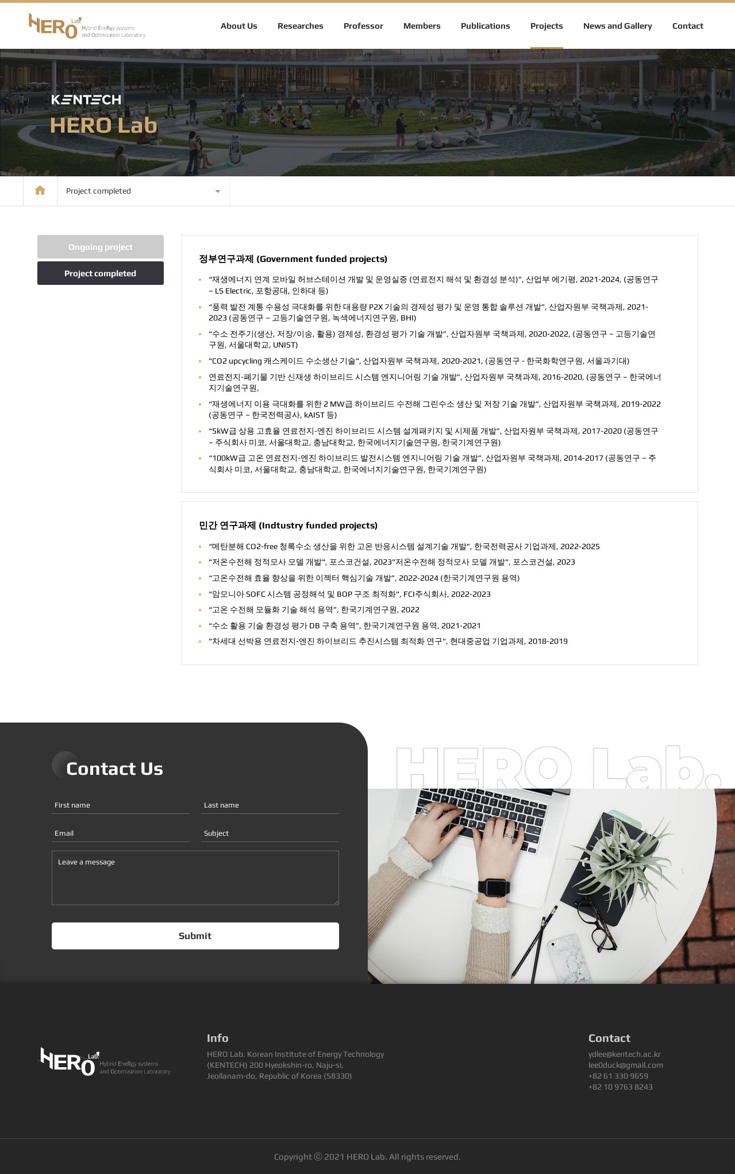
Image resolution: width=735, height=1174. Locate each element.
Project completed (100, 273)
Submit (195, 935)
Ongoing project (100, 247)
